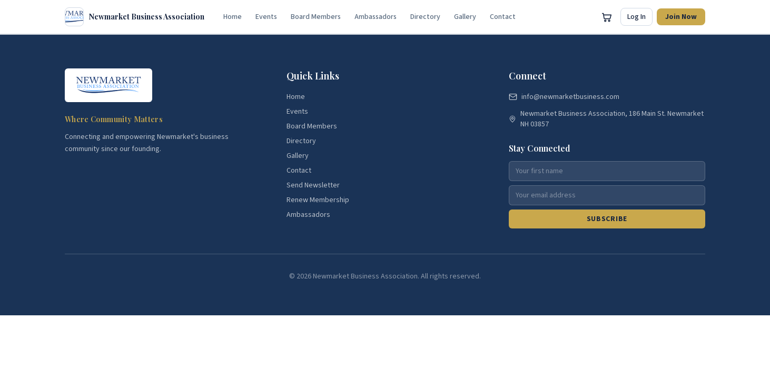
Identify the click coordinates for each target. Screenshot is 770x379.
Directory (425, 17)
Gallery (465, 17)
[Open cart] (606, 16)
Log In (636, 17)
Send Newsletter (313, 185)
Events (266, 17)
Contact (503, 17)
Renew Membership (318, 200)
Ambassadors (375, 17)
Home (232, 17)
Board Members (316, 17)
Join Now (681, 17)
